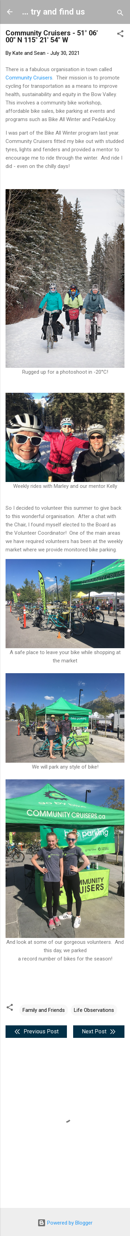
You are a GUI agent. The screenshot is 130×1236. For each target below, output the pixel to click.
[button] (120, 34)
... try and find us (53, 12)
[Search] (120, 14)
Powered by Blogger (65, 1223)
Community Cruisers (29, 78)
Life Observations (94, 1010)
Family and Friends (44, 1010)
